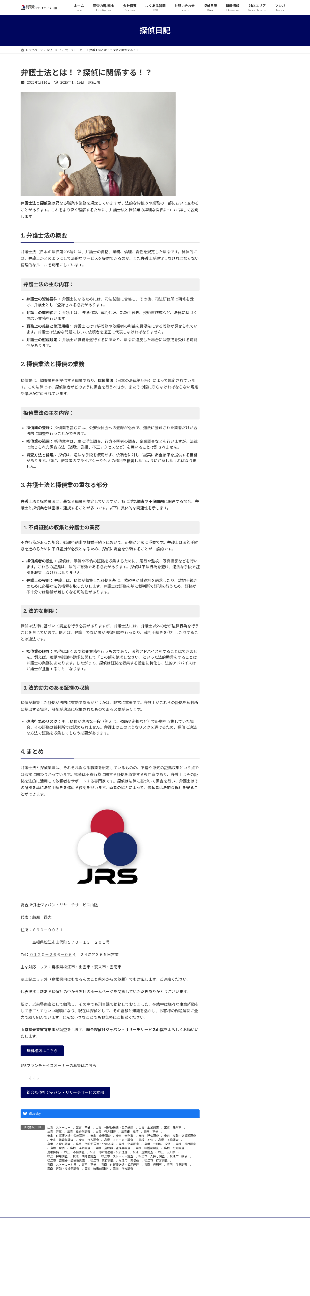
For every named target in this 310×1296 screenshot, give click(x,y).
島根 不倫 (146, 1140)
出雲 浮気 (54, 1131)
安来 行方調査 (89, 1140)
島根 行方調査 (174, 1148)
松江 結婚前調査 (84, 1156)
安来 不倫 (151, 1131)
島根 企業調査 (129, 1144)
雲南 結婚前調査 (96, 1168)
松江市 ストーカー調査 (117, 1156)
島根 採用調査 (186, 1144)
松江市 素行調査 (102, 1160)
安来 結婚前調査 (61, 1140)
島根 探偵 (57, 1148)
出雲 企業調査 (149, 1127)
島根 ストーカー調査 (118, 1140)
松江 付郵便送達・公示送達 (108, 1152)
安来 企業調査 (100, 1136)
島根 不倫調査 (168, 1140)
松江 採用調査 (57, 1156)
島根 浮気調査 (80, 1148)
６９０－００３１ (47, 929)
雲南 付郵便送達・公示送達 (120, 1164)
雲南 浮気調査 (177, 1164)
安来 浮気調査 (149, 1136)
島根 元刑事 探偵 (157, 1144)
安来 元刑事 (124, 1136)
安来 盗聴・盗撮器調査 (180, 1136)
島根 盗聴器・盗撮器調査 (112, 1148)
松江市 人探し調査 (152, 1156)
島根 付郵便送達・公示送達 (95, 1144)
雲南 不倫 (89, 1164)
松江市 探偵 (178, 1156)
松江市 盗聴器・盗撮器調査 (66, 1160)
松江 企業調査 (143, 1152)
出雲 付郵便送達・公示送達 (114, 1127)
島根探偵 (53, 1152)
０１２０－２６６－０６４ (53, 954)
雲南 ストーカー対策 (61, 1164)
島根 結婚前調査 (147, 1148)
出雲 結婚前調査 (78, 1131)
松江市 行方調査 (156, 1160)
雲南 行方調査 (123, 1168)
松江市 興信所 (129, 1160)
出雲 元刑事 (172, 1127)
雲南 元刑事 (153, 1164)
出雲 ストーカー (58, 1127)
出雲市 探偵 (130, 1131)
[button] (42, 1050)
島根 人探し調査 (58, 1144)
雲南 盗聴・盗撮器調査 (63, 1168)
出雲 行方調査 (105, 1131)
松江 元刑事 (167, 1152)
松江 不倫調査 (74, 1152)
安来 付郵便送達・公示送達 (66, 1136)
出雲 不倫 (83, 1127)
